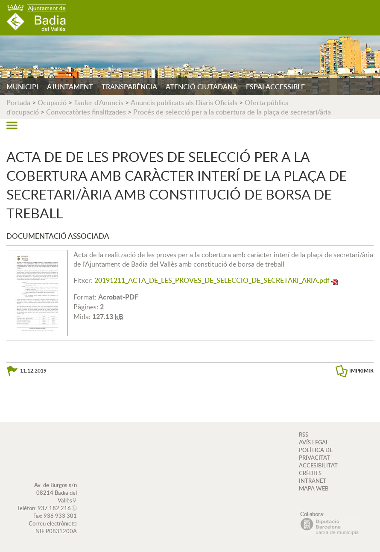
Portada (18, 102)
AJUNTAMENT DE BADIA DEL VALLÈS (36, 17)
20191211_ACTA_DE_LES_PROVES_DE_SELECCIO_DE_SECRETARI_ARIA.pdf (212, 280)
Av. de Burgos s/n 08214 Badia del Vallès (55, 492)
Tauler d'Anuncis (98, 102)
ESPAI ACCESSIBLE (275, 86)
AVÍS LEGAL (314, 442)
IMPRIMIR (361, 370)
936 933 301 (60, 516)
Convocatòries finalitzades (86, 112)
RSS (303, 434)
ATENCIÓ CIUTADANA (201, 86)
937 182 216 (54, 508)
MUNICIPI (22, 86)
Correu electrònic (50, 523)
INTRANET (312, 480)
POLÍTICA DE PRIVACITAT (316, 453)
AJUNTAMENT (70, 86)
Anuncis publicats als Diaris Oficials (184, 102)
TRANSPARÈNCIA (129, 86)
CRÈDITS (310, 473)
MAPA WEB (313, 488)
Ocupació (52, 102)
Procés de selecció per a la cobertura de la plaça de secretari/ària (232, 112)
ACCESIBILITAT (318, 465)
